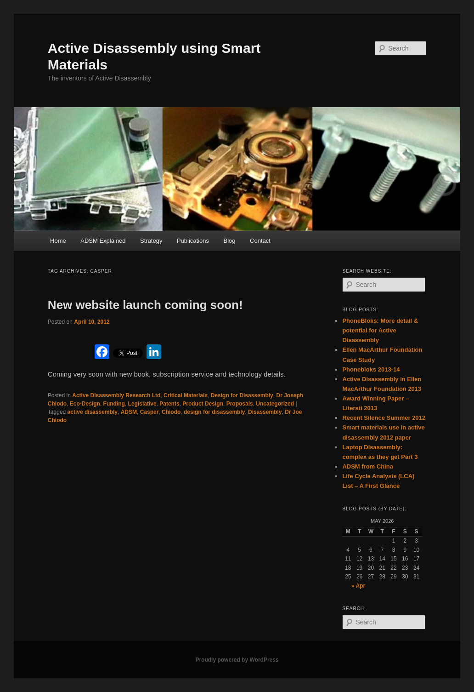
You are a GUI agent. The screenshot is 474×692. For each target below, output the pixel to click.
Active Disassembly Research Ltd (116, 395)
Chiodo (171, 412)
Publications (193, 240)
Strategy (151, 240)
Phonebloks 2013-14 (371, 369)
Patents (169, 403)
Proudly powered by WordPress (236, 660)
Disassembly (265, 412)
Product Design (202, 403)
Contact (260, 240)
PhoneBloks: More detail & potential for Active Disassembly (380, 330)
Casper (149, 412)
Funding (114, 403)
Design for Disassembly (242, 395)
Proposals (239, 403)
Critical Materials (186, 395)
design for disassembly (214, 412)
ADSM (129, 412)
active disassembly (93, 412)
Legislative (142, 403)
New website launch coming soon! (145, 305)
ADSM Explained (102, 240)
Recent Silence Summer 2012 (383, 417)
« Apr (358, 586)
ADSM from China (367, 466)
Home (58, 240)
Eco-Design (85, 403)
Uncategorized (275, 403)
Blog (230, 240)
